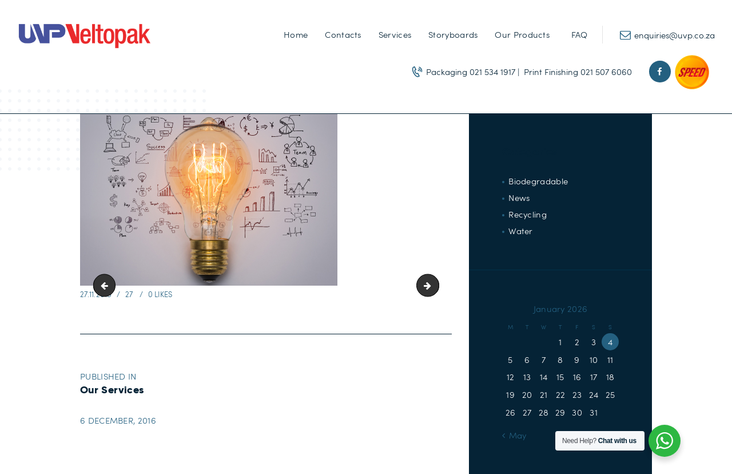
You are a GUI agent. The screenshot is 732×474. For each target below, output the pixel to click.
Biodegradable (538, 181)
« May (514, 435)
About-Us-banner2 (434, 285)
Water (520, 230)
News (519, 197)
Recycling (527, 214)
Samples (107, 285)
